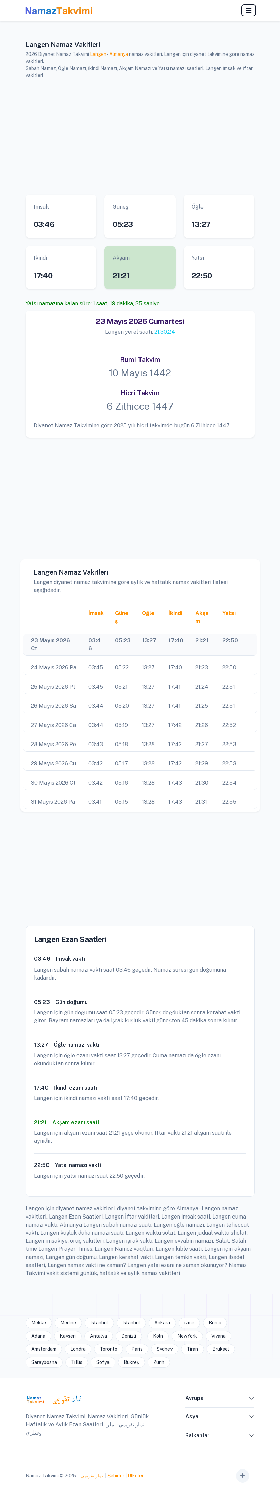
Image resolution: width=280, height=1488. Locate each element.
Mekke (38, 1323)
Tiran (192, 1349)
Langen (98, 54)
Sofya (103, 1362)
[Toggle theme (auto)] (242, 1476)
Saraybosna (44, 1362)
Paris (137, 1349)
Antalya (98, 1336)
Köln (158, 1336)
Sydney (165, 1349)
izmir (189, 1323)
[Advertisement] (140, 137)
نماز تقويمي (91, 1475)
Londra (78, 1349)
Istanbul (99, 1323)
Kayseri (68, 1336)
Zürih (158, 1362)
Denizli (128, 1336)
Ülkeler (136, 1475)
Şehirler (115, 1475)
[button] (251, 1399)
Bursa (215, 1323)
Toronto (108, 1349)
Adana (38, 1336)
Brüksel (220, 1349)
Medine (68, 1323)
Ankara (162, 1323)
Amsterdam (43, 1349)
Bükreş (131, 1362)
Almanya (118, 54)
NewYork (187, 1336)
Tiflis (76, 1362)
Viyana (218, 1336)
